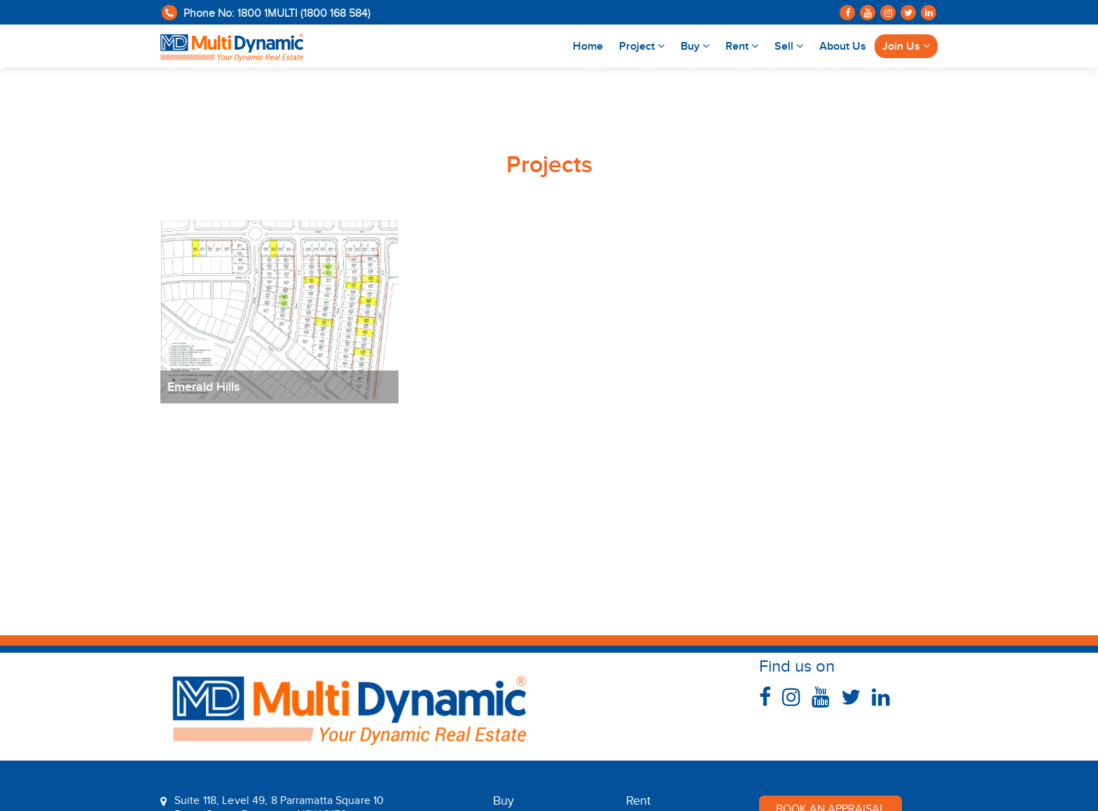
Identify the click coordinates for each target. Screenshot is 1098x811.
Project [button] (642, 46)
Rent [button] (741, 46)
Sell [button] (788, 46)
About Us (842, 46)
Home (592, 45)
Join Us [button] (906, 46)
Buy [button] (695, 46)
